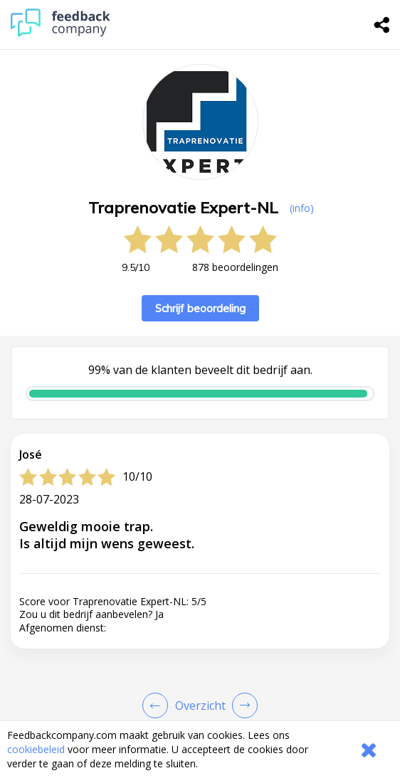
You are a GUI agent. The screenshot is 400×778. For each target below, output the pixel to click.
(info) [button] (302, 208)
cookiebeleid (36, 749)
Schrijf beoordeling (200, 308)
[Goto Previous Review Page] (158, 705)
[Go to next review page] (242, 705)
